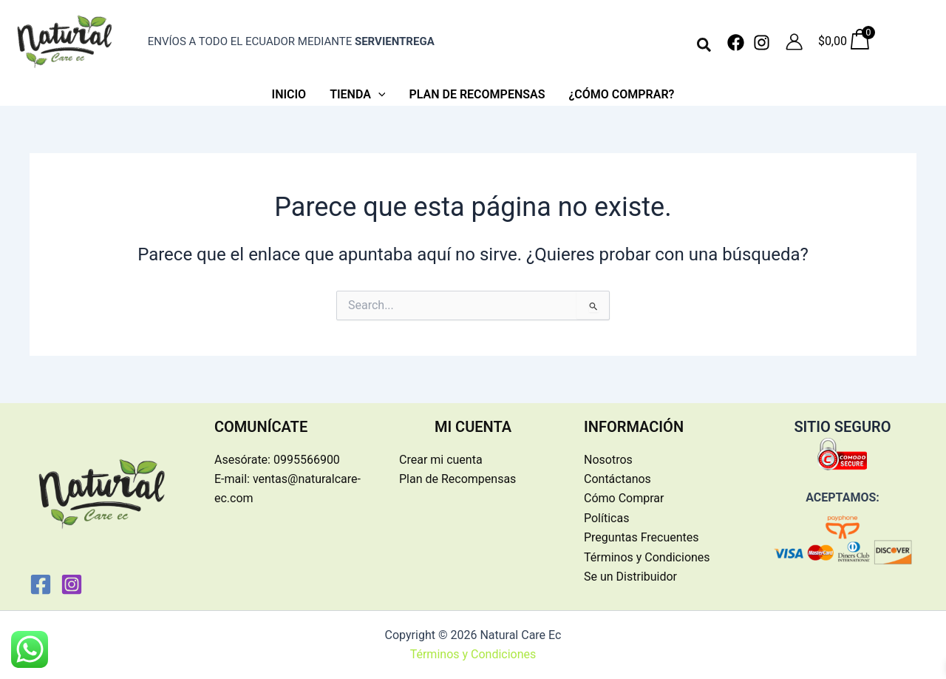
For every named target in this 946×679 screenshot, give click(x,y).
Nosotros (608, 460)
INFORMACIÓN (634, 427)
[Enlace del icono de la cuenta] (794, 42)
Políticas (606, 518)
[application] (378, 94)
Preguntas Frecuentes (641, 537)
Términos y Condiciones (647, 557)
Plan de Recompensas (457, 479)
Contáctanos (617, 479)
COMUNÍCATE (260, 427)
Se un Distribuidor (630, 577)
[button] (704, 45)
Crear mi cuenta (441, 460)
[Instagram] (761, 42)
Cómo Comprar (624, 498)
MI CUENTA (473, 427)
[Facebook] (735, 42)
